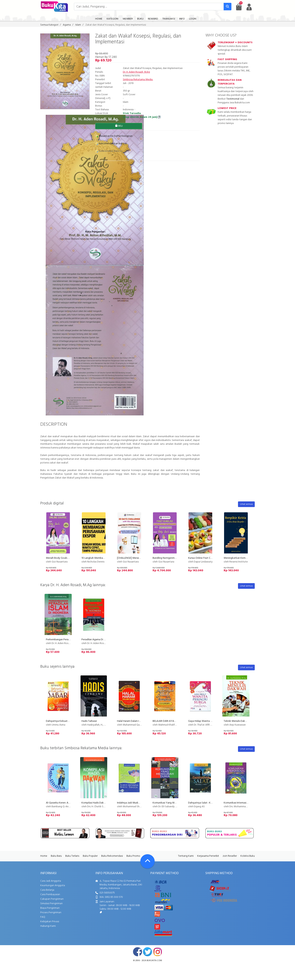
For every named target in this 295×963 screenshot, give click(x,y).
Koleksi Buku (247, 856)
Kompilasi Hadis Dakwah (94, 803)
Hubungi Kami (48, 926)
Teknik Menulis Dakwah (237, 721)
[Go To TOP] (147, 861)
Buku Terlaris (72, 856)
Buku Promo (133, 856)
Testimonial (232, 99)
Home (43, 856)
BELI (119, 126)
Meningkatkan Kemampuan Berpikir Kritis (246, 558)
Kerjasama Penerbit (208, 856)
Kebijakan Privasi (49, 921)
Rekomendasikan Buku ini (111, 143)
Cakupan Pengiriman (52, 899)
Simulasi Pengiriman (51, 903)
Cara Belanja (47, 890)
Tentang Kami (186, 856)
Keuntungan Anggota (52, 885)
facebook (137, 951)
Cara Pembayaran (50, 894)
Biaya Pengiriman (50, 908)
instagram (157, 951)
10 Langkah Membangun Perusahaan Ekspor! (105, 558)
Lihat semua (246, 504)
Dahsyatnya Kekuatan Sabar (61, 721)
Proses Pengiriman (50, 912)
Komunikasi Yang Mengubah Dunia (172, 803)
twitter (147, 951)
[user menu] (249, 7)
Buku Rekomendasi (112, 856)
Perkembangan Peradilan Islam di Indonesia (70, 639)
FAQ (42, 917)
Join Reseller (230, 856)
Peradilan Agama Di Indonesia (97, 639)
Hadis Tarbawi (89, 721)
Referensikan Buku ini (108, 151)
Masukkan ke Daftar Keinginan (113, 136)
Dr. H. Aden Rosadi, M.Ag (136, 72)
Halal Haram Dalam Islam (130, 721)
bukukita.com (154, 960)
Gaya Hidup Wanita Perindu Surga (207, 721)
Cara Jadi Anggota (50, 881)
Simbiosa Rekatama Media (138, 79)
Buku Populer (90, 856)
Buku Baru (56, 856)
